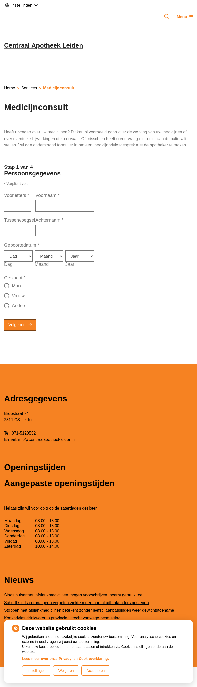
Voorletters (16, 195)
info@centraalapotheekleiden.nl (46, 439)
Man (16, 285)
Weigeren (66, 671)
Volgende (17, 325)
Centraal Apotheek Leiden (43, 45)
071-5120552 (24, 433)
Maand (42, 264)
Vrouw (18, 295)
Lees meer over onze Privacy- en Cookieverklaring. (65, 659)
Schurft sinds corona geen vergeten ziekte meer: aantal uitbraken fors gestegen (76, 602)
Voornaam (47, 195)
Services (29, 88)
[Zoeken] (166, 16)
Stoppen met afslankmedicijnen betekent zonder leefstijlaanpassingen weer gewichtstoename (89, 610)
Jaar (69, 264)
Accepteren (96, 671)
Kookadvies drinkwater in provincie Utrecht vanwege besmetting (62, 618)
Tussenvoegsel (19, 220)
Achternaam (49, 220)
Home (9, 88)
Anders (19, 305)
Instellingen (36, 671)
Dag (8, 264)
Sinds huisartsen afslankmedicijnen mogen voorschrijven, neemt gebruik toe (73, 595)
